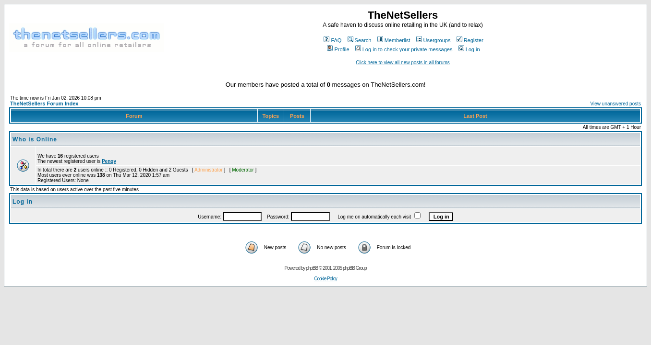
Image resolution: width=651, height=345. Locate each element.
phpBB (312, 268)
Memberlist (393, 40)
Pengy (109, 161)
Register (470, 40)
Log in (469, 49)
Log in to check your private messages (404, 49)
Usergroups (433, 40)
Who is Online (34, 139)
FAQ (332, 40)
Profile (338, 49)
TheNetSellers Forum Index (44, 103)
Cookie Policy (325, 278)
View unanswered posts (616, 103)
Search (360, 40)
